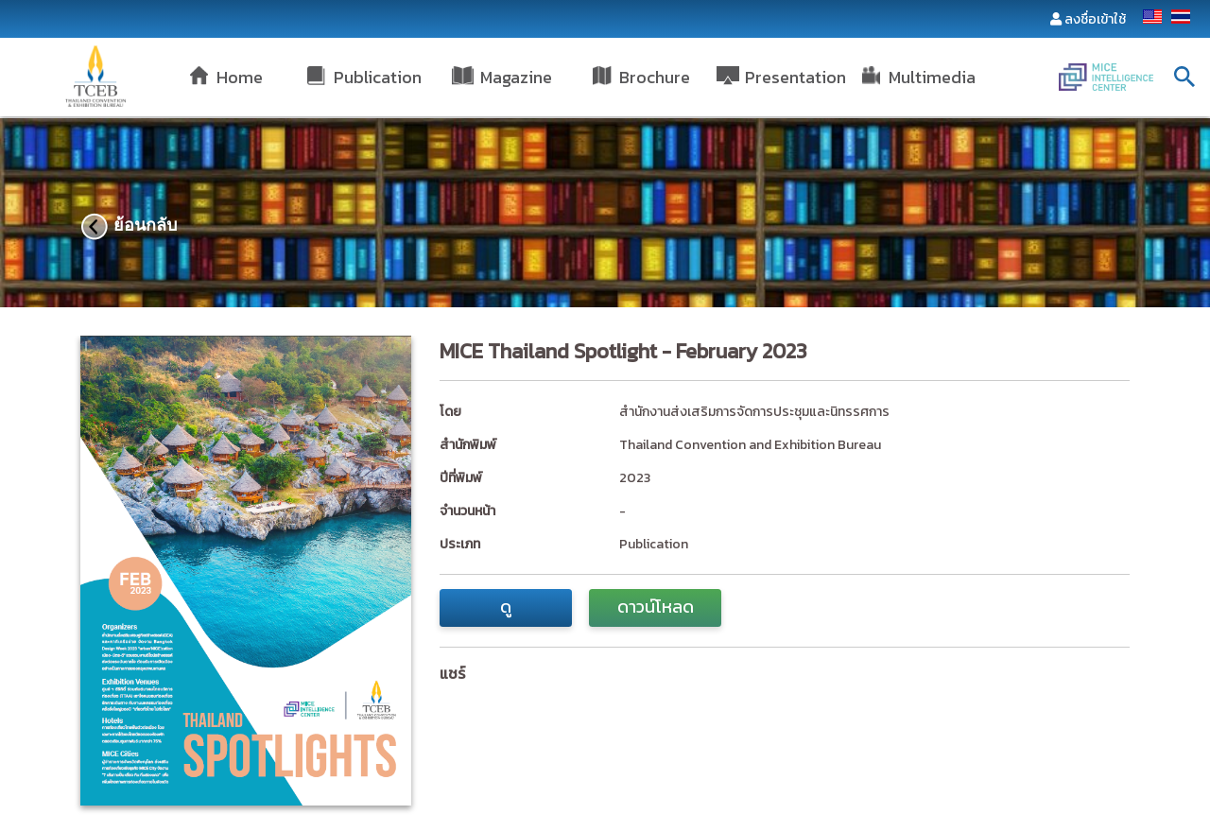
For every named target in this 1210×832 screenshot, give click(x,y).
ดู (505, 606)
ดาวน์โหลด (655, 606)
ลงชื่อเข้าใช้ (1095, 19)
